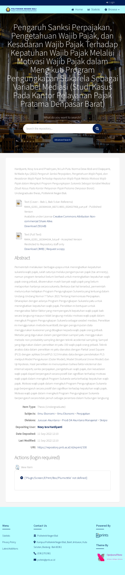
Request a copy (55, 249)
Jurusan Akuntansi (48, 420)
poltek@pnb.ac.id (44, 559)
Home (77, 9)
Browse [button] (112, 9)
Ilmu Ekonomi (46, 413)
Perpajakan (83, 413)
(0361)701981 (42, 553)
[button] (17, 467)
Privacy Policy (9, 542)
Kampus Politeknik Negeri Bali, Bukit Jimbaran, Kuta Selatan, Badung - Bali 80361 (60, 544)
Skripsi (103, 420)
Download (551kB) (35, 226)
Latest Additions (10, 548)
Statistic (94, 9)
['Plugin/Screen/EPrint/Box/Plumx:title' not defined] (53, 478)
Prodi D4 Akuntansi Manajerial (79, 420)
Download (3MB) (34, 249)
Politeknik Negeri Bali (46, 535)
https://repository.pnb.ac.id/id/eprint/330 (62, 447)
